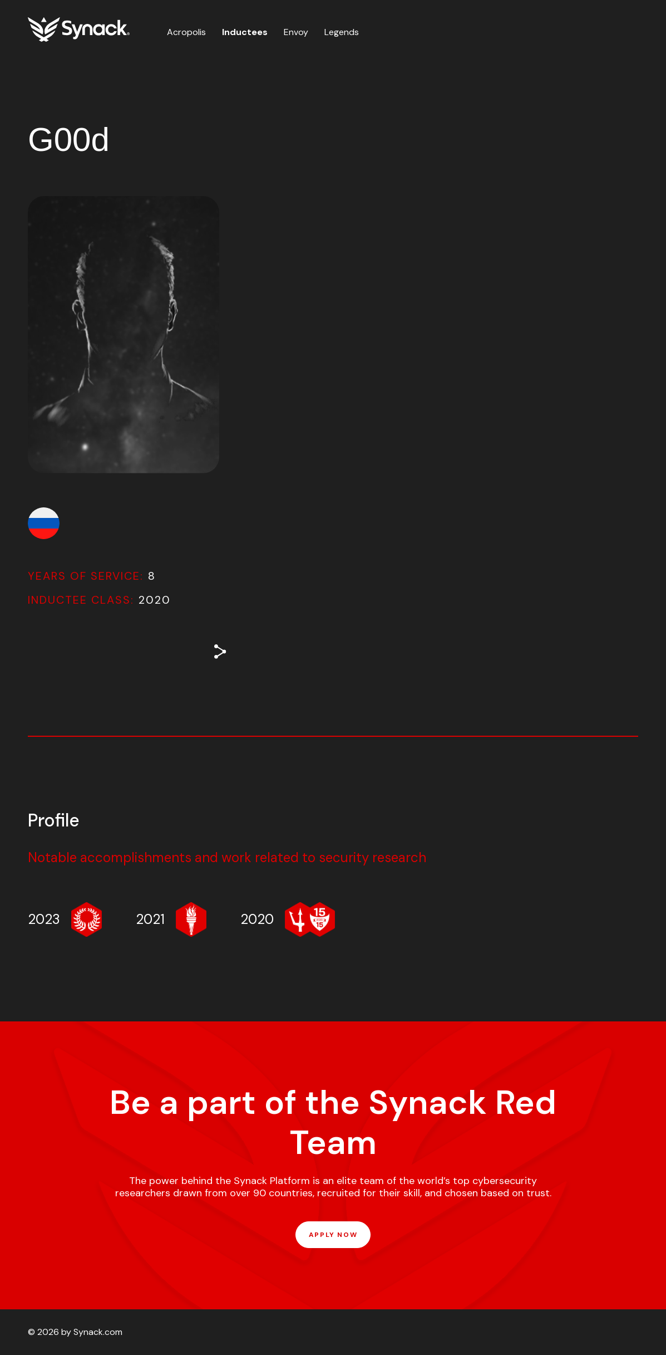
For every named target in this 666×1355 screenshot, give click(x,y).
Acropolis (186, 32)
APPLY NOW (333, 1234)
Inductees (245, 32)
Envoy (296, 32)
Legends (341, 32)
